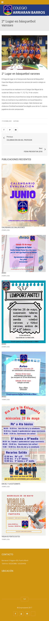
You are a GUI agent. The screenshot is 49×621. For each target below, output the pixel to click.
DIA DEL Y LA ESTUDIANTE (11, 484)
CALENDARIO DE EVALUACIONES (13, 227)
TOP (24, 599)
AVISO (4, 273)
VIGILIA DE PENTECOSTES (11, 536)
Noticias (15, 121)
